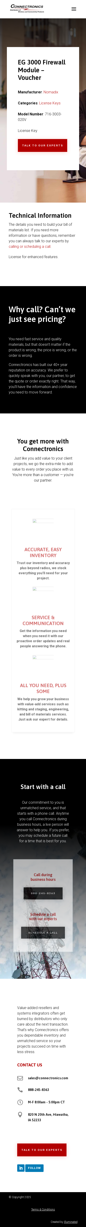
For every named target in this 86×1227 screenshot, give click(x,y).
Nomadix (51, 92)
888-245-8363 (43, 895)
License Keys (50, 103)
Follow (34, 1168)
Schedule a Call (43, 929)
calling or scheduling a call (29, 246)
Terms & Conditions (43, 1209)
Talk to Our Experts (42, 145)
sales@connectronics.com (48, 1078)
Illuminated (71, 1222)
